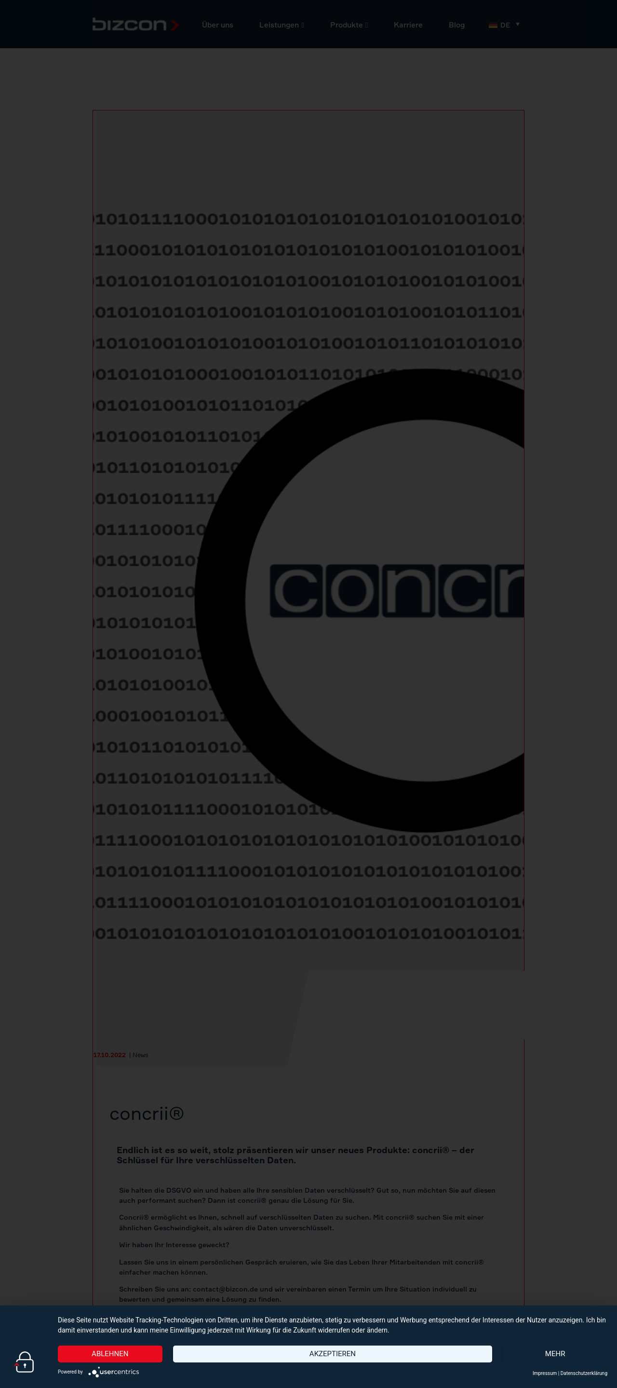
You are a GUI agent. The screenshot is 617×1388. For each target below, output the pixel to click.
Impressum (545, 1373)
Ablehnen (110, 1353)
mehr (555, 1353)
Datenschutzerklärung (584, 1373)
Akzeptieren (332, 1353)
